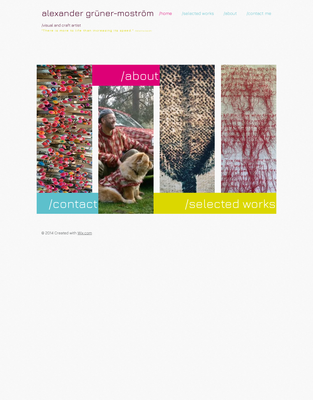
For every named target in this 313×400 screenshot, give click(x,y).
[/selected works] (215, 203)
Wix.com (85, 233)
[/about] (126, 75)
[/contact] (67, 203)
